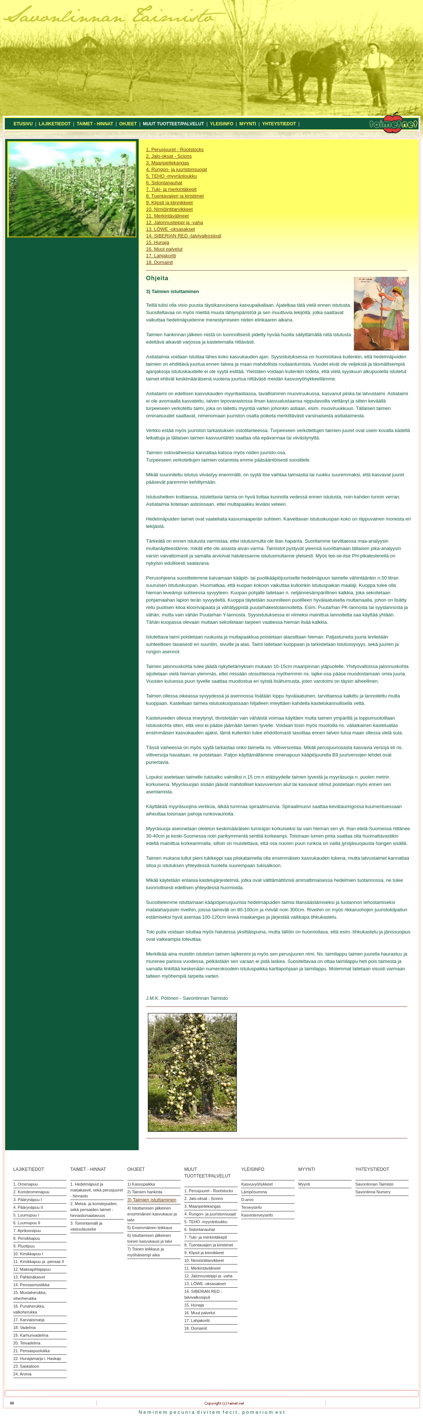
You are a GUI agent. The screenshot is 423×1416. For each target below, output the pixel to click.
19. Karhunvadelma (30, 1335)
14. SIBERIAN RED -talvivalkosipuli (183, 236)
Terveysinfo (251, 1207)
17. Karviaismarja (29, 1320)
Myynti (304, 1184)
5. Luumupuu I (26, 1215)
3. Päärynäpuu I (27, 1199)
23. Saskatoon (26, 1366)
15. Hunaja (157, 242)
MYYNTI (247, 123)
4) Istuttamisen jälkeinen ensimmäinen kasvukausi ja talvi (152, 1214)
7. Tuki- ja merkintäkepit (171, 189)
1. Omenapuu (25, 1184)
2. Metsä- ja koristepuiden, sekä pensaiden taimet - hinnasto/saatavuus (94, 1209)
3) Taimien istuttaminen (151, 1200)
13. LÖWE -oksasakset (170, 229)
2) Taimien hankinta (144, 1192)
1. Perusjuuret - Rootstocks (175, 149)
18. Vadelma (24, 1327)
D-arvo (247, 1199)
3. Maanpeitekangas (167, 163)
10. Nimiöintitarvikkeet (169, 209)
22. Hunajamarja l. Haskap (37, 1358)
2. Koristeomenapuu (31, 1192)
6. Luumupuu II (26, 1223)
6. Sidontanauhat (164, 182)
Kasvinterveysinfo (257, 1215)
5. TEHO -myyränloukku (171, 176)
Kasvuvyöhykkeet (257, 1184)
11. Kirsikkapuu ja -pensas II (38, 1261)
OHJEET (128, 123)
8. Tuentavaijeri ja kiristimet (175, 196)
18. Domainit (159, 262)
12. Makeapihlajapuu (32, 1269)
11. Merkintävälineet (167, 216)
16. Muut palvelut (164, 249)
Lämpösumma (254, 1192)
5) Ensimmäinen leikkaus (149, 1227)
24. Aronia (22, 1374)
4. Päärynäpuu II (28, 1207)
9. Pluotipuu (24, 1246)
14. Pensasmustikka (31, 1285)
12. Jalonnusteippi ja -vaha (174, 222)
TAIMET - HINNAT (95, 123)
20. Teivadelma (26, 1343)
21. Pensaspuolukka (31, 1351)
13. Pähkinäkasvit (29, 1277)
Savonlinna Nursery (373, 1192)
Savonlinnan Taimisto (374, 1184)
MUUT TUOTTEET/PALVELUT (173, 123)
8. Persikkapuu (26, 1238)
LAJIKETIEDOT (55, 123)
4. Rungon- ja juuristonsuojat (176, 169)
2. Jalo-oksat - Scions (169, 156)
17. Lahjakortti (161, 255)
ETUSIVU (23, 123)
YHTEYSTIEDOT (279, 123)
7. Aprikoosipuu (27, 1230)
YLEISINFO (221, 123)
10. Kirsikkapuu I (28, 1254)
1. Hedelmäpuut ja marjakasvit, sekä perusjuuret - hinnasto (96, 1190)
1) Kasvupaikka (141, 1184)
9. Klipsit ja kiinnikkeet (169, 202)
